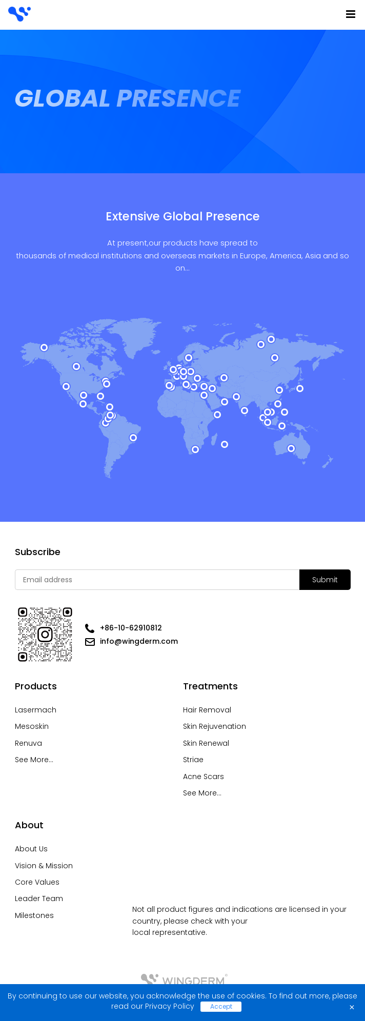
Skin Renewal (206, 743)
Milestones (34, 915)
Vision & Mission (44, 866)
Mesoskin (32, 726)
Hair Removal (207, 710)
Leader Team (39, 898)
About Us (31, 849)
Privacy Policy (169, 1006)
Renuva (28, 743)
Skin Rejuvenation (214, 726)
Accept (221, 1006)
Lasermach (35, 710)
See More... (34, 759)
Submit (325, 580)
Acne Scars (203, 776)
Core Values (37, 882)
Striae (193, 759)
